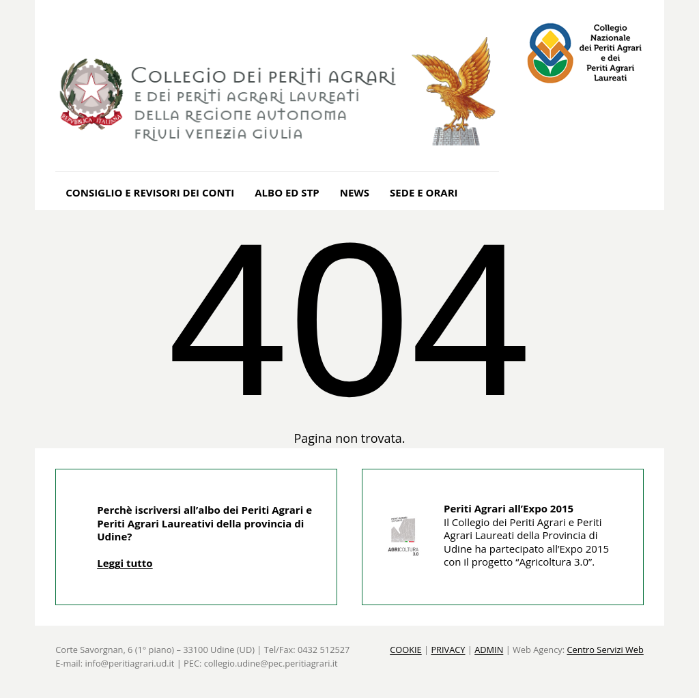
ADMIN (488, 649)
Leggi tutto (124, 563)
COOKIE (406, 649)
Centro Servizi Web (605, 649)
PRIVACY (448, 649)
